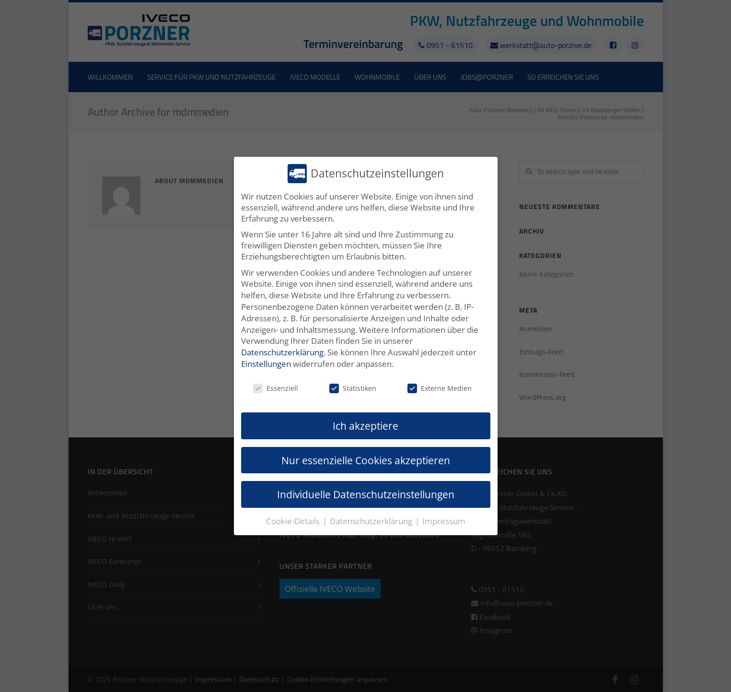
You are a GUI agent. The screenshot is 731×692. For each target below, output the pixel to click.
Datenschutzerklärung (282, 352)
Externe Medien (439, 388)
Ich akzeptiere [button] (365, 426)
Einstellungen (266, 363)
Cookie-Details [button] (294, 521)
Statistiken (352, 388)
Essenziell (275, 388)
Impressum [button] (443, 521)
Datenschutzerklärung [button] (372, 521)
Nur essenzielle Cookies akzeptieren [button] (365, 460)
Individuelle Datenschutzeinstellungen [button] (365, 494)
